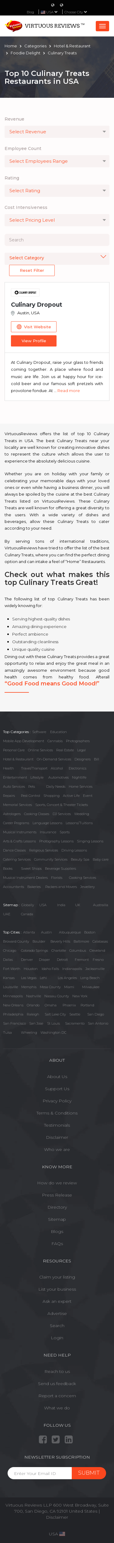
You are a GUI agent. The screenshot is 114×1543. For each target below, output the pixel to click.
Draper (44, 960)
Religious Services (43, 850)
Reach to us (57, 1371)
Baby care (101, 859)
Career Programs (16, 823)
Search (57, 1325)
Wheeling (29, 1032)
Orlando (33, 1005)
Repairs (9, 796)
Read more (68, 390)
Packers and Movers (61, 887)
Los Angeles (67, 978)
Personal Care (14, 750)
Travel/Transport (34, 768)
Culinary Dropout (36, 304)
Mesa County (50, 987)
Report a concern (57, 1395)
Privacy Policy (57, 1101)
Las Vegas (28, 978)
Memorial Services (17, 805)
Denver (27, 960)
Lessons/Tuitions (79, 823)
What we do (57, 1408)
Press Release (57, 1195)
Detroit (62, 960)
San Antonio (98, 1023)
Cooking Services (82, 878)
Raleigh (33, 1014)
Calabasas (100, 941)
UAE (6, 914)
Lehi (43, 978)
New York (79, 996)
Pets (31, 786)
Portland (87, 1005)
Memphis (28, 987)
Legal (81, 750)
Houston (31, 969)
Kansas (9, 978)
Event (87, 796)
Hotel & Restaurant (18, 759)
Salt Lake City (55, 1014)
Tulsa (7, 1032)
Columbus (77, 950)
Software (39, 732)
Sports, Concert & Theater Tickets (61, 805)
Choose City (75, 12)
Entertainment (15, 777)
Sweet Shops (31, 868)
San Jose (36, 1023)
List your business (57, 1289)
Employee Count (23, 148)
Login (57, 1337)
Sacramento (75, 1023)
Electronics (77, 768)
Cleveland (97, 950)
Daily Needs (55, 786)
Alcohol (57, 768)
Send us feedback (57, 1383)
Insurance (48, 832)
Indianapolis (72, 969)
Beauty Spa (80, 859)
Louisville (10, 987)
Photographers (78, 741)
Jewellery (87, 887)
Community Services (50, 859)
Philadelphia (13, 1014)
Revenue (14, 119)
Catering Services (17, 859)
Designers (82, 759)
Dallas (8, 960)
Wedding (81, 814)
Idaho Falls (50, 969)
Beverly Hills (60, 941)
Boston (89, 932)
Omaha (51, 1005)
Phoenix (69, 1005)
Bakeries (34, 887)
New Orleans (13, 1005)
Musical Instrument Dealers (25, 878)
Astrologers (12, 814)
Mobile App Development (23, 741)
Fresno (98, 960)
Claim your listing (57, 1277)
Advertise (57, 1313)
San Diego (95, 1014)
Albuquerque (70, 932)
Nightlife (79, 777)
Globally (27, 905)
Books (7, 868)
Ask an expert (57, 1301)
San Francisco (14, 1023)
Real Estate (65, 750)
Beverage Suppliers (60, 868)
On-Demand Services (54, 759)
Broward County (16, 941)
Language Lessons (47, 823)
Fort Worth (11, 969)
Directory (57, 1207)
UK (77, 905)
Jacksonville (95, 969)
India (61, 905)
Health (8, 768)
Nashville (33, 996)
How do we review (57, 1183)
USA (43, 905)
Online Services (40, 750)
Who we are (57, 1149)
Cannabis (55, 741)
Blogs (57, 1231)
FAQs (57, 1243)
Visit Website (34, 326)
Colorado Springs (34, 950)
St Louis (53, 1023)
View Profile (34, 340)
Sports (65, 832)
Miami (69, 987)
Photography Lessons (56, 841)
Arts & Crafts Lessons (19, 841)
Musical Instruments (19, 832)
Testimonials (57, 1125)
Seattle (74, 1014)
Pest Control (30, 796)
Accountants (13, 887)
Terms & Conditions (57, 1113)
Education (58, 732)
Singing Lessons (90, 841)
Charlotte (58, 950)
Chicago (9, 950)
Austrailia (100, 905)
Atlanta (29, 932)
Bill (96, 759)
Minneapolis (13, 996)
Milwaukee (90, 987)
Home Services (80, 786)
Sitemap (57, 1219)
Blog (30, 12)
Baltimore (81, 941)
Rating (12, 178)
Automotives (58, 777)
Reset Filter (32, 270)
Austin (46, 932)
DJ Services (62, 814)
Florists (56, 878)
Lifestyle (36, 777)
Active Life (71, 796)
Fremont (82, 960)
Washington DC (53, 1032)
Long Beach (90, 978)
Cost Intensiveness (26, 207)
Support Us (57, 1088)
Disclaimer (57, 1137)
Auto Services (14, 786)
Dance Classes (14, 850)
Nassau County (56, 996)
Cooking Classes (36, 814)
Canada (27, 914)
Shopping (51, 796)
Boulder (39, 941)
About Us (57, 1076)
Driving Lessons (74, 850)
